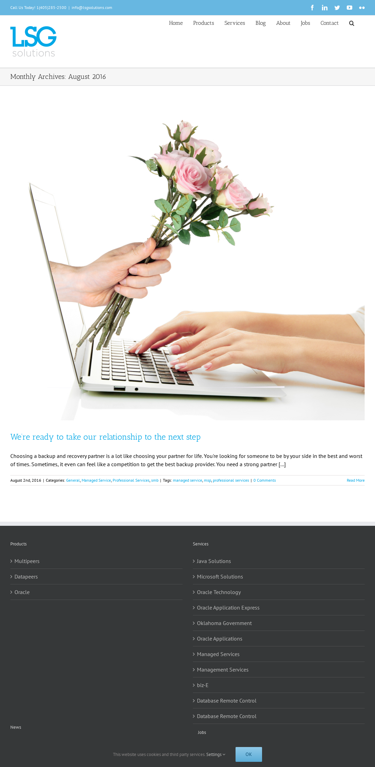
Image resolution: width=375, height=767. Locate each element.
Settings (215, 754)
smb (154, 480)
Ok (249, 754)
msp (207, 480)
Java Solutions (214, 561)
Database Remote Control (227, 700)
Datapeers (26, 576)
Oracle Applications (219, 638)
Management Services (223, 669)
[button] (351, 22)
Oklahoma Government (224, 623)
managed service (187, 480)
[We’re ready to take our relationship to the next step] (187, 262)
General (73, 480)
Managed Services (218, 654)
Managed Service (96, 480)
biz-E (203, 685)
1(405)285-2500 (51, 7)
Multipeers (27, 561)
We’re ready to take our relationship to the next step (105, 437)
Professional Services (131, 480)
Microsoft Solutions (220, 576)
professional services (231, 480)
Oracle (22, 592)
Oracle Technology (219, 592)
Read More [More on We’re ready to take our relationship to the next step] (356, 480)
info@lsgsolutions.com (92, 7)
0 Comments (264, 480)
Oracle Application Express (228, 607)
